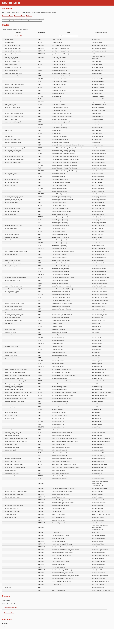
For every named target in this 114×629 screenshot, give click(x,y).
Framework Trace (19, 16)
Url (21, 36)
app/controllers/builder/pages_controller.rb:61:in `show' (22, 21)
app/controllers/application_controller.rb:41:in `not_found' (23, 19)
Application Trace (7, 16)
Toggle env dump (9, 613)
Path (17, 36)
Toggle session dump (10, 607)
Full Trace (29, 16)
